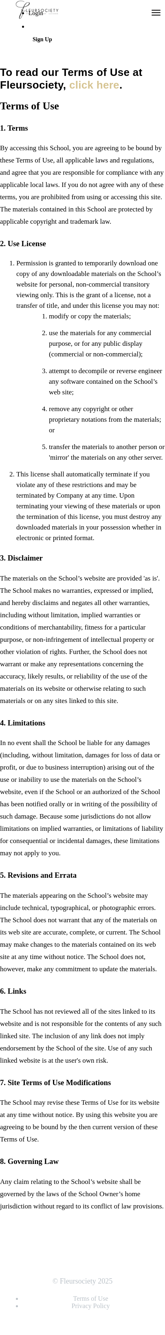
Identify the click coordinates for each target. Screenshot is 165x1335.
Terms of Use (90, 1298)
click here (94, 85)
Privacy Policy (91, 1305)
